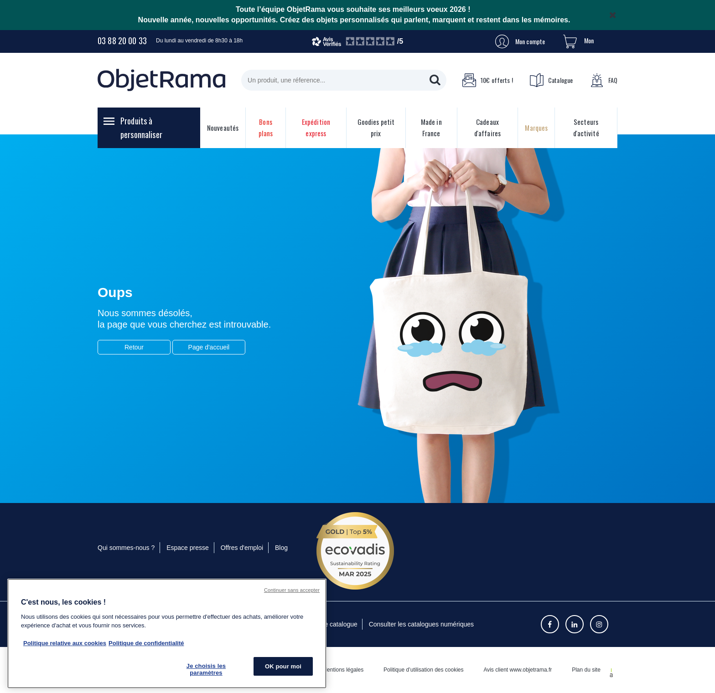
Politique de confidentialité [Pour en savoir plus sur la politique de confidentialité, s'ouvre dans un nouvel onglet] (146, 643)
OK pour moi (283, 666)
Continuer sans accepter (292, 590)
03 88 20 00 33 (122, 40)
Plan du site (586, 670)
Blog (281, 547)
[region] (166, 633)
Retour (134, 347)
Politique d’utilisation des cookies (423, 670)
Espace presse (187, 547)
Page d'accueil (209, 347)
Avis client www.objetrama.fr (517, 670)
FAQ (603, 80)
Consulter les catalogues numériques (421, 624)
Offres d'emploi (242, 547)
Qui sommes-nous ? (126, 547)
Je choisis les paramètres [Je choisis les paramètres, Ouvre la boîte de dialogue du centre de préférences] (206, 669)
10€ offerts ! (487, 80)
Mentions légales (342, 670)
